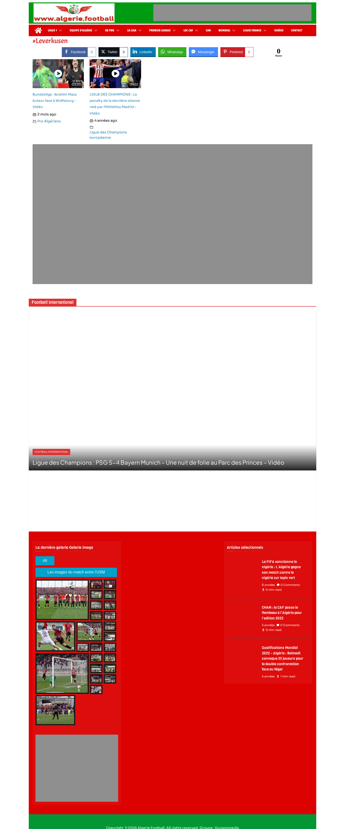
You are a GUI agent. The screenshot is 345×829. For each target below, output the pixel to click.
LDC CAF (188, 30)
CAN (208, 30)
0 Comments (288, 584)
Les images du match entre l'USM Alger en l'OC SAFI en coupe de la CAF (76, 573)
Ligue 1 (52, 30)
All (45, 561)
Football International (51, 451)
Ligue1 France (252, 30)
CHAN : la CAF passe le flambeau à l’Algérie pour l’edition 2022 (282, 613)
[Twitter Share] (113, 51)
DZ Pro (109, 30)
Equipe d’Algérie (81, 30)
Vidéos (278, 30)
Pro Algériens (49, 121)
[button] (59, 30)
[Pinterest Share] (236, 51)
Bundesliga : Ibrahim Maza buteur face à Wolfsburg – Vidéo (55, 100)
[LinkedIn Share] (143, 51)
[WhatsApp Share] (172, 51)
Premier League (160, 30)
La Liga (131, 30)
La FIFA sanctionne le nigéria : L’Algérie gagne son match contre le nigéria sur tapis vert (281, 569)
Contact (296, 30)
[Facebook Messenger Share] (203, 51)
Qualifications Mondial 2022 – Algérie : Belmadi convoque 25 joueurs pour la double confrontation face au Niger (282, 658)
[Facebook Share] (79, 51)
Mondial (224, 30)
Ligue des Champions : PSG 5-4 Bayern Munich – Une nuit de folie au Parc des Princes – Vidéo (158, 462)
